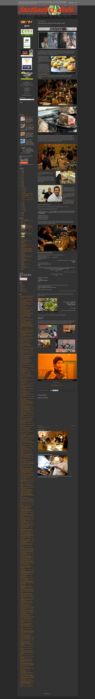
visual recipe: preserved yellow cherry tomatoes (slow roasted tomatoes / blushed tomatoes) (27, 332)
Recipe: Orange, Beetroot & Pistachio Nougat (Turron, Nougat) (27, 522)
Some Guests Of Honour (29, 132)
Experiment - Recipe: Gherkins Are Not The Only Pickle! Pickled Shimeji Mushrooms (27, 567)
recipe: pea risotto (23, 381)
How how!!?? (56, 382)
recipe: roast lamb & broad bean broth (27, 461)
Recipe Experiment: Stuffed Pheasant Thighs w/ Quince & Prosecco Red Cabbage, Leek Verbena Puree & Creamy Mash (27, 495)
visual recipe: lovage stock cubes (26, 359)
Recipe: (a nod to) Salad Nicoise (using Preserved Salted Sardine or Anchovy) (27, 581)
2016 (22, 181)
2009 (22, 215)
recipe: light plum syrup (24, 368)
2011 (22, 212)
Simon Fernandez (42, 25)
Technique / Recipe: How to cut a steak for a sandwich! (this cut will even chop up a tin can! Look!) (27, 678)
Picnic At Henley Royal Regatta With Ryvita (29, 140)
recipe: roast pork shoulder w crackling (27, 337)
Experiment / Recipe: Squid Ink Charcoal (27, 523)
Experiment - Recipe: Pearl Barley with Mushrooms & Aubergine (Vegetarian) (27, 561)
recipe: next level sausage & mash (26, 427)
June (22, 203)
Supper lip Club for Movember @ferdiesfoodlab (25, 671)
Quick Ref (65, 15)
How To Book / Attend (31, 15)
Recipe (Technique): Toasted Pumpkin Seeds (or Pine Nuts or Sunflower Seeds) (27, 549)
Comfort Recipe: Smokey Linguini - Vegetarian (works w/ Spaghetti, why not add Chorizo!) (27, 587)
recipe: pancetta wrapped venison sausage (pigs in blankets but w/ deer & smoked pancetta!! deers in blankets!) (27, 324)
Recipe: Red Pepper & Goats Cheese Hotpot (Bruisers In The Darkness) (27, 490)
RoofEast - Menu (23, 290)
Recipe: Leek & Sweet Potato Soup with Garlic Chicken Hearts (27, 513)
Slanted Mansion (65, 206)
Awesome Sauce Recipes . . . (25, 476)
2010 (22, 213)
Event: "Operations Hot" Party (25, 667)
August (23, 192)
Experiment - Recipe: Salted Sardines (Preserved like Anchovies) (27, 615)
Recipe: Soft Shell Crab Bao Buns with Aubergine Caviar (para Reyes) (27, 492)
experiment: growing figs (24, 306)
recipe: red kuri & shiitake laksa (26, 429)
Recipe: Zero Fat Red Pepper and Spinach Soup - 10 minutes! (26, 605)
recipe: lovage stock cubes (25, 358)
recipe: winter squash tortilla (25, 433)
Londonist (41, 73)
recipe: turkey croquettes (24, 328)
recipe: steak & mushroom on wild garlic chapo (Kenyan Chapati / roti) (27, 303)
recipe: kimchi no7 (23, 434)
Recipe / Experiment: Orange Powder (27, 650)
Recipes (22, 285)
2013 (22, 185)
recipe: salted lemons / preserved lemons (27, 347)
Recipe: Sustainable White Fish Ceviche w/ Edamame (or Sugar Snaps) (27, 559)
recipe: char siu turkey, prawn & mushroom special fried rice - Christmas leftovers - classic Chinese (27, 407)
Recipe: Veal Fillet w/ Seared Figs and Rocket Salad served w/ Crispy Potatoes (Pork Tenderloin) (27, 551)
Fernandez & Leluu (24, 289)
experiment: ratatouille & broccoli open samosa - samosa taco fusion (27, 355)
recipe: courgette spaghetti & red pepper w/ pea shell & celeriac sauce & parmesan (27, 463)
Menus (51, 15)
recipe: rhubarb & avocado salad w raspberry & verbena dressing (26, 361)
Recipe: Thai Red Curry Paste (25, 565)
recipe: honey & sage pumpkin (25, 448)
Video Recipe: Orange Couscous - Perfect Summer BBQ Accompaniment (27, 637)
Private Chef (21, 17)
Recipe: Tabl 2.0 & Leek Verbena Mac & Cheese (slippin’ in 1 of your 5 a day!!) (27, 500)
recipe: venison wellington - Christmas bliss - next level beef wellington (27, 314)
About (70, 15)
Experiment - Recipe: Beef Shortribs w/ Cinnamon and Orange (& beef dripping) (27, 663)
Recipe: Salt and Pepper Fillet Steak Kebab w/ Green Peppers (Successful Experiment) (27, 602)
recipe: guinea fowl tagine (25, 339)
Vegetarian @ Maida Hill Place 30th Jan (27, 606)
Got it (76, 2)
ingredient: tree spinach (24, 378)
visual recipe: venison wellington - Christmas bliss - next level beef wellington (26, 316)
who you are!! (43, 75)
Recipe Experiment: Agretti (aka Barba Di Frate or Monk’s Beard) (27, 480)
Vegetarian (60, 15)
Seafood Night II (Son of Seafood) (26, 193)
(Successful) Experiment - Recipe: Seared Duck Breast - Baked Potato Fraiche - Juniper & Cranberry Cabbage (27, 682)
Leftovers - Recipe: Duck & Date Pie (26, 595)
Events (24, 15)
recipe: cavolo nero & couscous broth (26, 418)
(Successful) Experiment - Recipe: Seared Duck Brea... (26, 195)
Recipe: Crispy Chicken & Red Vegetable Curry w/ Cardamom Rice (27, 563)
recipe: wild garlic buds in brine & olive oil (27, 385)
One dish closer (23, 266)
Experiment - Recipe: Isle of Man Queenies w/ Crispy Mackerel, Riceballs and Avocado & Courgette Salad (27, 556)
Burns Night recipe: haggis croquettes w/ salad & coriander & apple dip (27, 310)
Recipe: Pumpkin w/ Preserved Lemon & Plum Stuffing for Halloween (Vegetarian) (27, 631)
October (23, 189)
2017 (22, 179)
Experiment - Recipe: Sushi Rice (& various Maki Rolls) (26, 577)
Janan (64, 193)
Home (20, 15)
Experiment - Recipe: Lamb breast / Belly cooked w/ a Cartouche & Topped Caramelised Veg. (27, 599)
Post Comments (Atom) (46, 427)
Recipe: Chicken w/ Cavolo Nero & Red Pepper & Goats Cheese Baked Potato (27, 475)
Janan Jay (39, 72)
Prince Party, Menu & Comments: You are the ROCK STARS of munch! (27, 518)
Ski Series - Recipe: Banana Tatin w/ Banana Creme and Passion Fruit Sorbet (27, 675)
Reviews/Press (45, 15)
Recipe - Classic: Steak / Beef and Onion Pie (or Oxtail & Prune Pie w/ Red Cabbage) (27, 652)
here (47, 76)
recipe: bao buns (23, 389)
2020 (22, 175)
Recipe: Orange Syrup (24, 497)
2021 (22, 174)
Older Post (73, 425)
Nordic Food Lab (24, 259)
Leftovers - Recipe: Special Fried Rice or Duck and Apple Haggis (27, 579)
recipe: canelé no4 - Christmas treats (26, 411)
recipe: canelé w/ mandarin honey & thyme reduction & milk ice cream (26, 322)
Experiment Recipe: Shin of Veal (26, 619)
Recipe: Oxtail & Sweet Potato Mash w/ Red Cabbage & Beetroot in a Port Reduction (27, 661)
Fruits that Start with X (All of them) (26, 260)
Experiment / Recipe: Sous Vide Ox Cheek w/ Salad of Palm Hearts (26, 506)
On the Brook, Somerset (29, 17)
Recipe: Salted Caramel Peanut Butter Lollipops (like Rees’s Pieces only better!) (27, 589)
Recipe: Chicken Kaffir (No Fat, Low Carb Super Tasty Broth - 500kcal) (27, 540)
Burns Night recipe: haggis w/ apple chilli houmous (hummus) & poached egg (27, 402)
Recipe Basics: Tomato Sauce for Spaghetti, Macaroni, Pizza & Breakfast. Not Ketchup (27, 644)
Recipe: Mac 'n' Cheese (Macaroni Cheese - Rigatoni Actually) (26, 625)
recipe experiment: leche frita (25, 393)
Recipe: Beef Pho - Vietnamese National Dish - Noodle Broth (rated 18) (27, 533)
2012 (22, 186)
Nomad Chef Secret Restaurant (26, 248)
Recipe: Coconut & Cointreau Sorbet (26, 618)
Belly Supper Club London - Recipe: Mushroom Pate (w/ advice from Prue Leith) (27, 544)
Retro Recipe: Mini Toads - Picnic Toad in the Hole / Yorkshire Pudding (27, 641)
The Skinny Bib (23, 244)
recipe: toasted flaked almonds (25, 344)
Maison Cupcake (24, 239)
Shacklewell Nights (29, 147)
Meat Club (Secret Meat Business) (26, 623)
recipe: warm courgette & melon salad (27, 438)
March (23, 207)
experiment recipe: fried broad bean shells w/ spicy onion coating (27, 380)
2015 (22, 182)
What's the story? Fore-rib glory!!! (26, 658)
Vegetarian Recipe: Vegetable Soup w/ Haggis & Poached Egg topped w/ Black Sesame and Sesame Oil (27, 572)
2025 (22, 171)
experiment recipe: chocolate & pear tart (27, 330)
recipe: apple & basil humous (25, 456)
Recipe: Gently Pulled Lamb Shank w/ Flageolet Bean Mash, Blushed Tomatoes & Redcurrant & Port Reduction (27, 535)
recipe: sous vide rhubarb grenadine (26, 375)
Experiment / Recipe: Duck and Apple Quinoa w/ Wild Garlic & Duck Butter (27, 469)
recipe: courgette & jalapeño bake (26, 441)
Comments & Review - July (25, 508)
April (22, 206)
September (23, 190)
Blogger (49, 693)
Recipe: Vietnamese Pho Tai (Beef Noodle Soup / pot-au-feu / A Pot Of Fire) (30, 125)
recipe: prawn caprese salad (25, 357)
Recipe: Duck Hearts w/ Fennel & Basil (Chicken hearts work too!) (27, 525)
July (22, 202)
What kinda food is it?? (56, 385)
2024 (22, 172)
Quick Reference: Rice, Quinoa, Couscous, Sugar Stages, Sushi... (26, 635)
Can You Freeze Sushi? (24, 263)
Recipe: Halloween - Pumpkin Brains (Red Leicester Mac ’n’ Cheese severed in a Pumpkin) (27, 436)
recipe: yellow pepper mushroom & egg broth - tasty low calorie (27, 351)
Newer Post (40, 425)
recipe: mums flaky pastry (25, 318)
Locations (39, 15)
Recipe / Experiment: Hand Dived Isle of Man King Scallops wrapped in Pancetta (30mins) (27, 515)
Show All (33, 270)
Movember (22, 286)
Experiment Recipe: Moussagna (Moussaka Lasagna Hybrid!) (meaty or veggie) (27, 485)
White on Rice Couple (24, 219)
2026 (22, 169)
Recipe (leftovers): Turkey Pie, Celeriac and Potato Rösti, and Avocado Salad (27, 610)
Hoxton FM (45, 72)
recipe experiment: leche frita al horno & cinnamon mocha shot (27, 391)
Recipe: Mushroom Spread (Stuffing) (26, 498)
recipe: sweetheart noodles (25, 428)
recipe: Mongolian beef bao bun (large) (27, 388)
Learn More (71, 2)
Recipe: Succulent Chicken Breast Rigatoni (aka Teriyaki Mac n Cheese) (27, 594)
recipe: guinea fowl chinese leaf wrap (26, 338)
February (23, 209)
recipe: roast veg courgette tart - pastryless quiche (26, 460)
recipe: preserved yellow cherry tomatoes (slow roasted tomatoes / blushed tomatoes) (27, 335)
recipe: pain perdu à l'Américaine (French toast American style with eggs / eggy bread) (27, 297)
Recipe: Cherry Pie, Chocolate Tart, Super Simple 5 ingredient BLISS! (27, 617)
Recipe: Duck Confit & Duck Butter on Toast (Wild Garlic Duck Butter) (27, 471)
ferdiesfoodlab (48, 25)
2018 (22, 178)
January (23, 210)
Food (55, 15)
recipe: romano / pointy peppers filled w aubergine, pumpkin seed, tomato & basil (27, 454)
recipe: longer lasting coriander (25, 400)
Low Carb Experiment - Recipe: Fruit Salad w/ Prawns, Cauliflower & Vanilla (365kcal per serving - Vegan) (27, 530)
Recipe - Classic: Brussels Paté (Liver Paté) (30, 117)
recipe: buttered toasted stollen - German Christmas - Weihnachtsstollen (27, 409)
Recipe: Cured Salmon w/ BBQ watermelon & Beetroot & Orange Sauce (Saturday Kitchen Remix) (27, 510)
